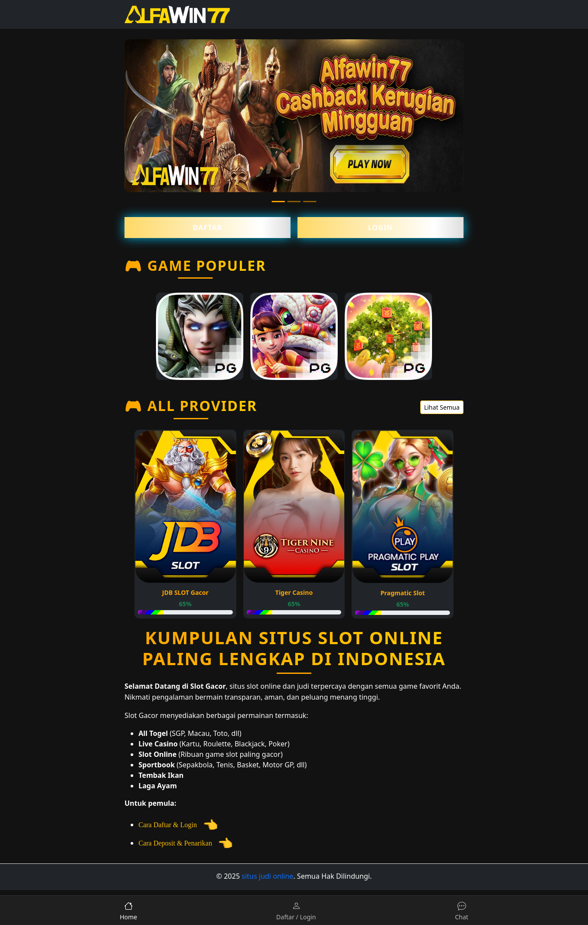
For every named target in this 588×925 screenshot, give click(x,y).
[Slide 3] (309, 202)
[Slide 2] (294, 202)
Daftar (207, 227)
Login (380, 227)
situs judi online (267, 876)
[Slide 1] (278, 202)
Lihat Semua (442, 407)
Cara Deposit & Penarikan (185, 843)
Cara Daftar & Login (178, 824)
